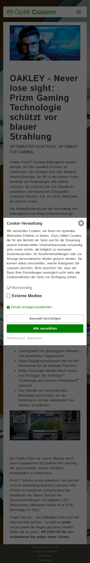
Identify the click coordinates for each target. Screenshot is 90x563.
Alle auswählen (45, 328)
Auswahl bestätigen (45, 318)
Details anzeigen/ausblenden (31, 307)
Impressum (34, 338)
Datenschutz (16, 338)
